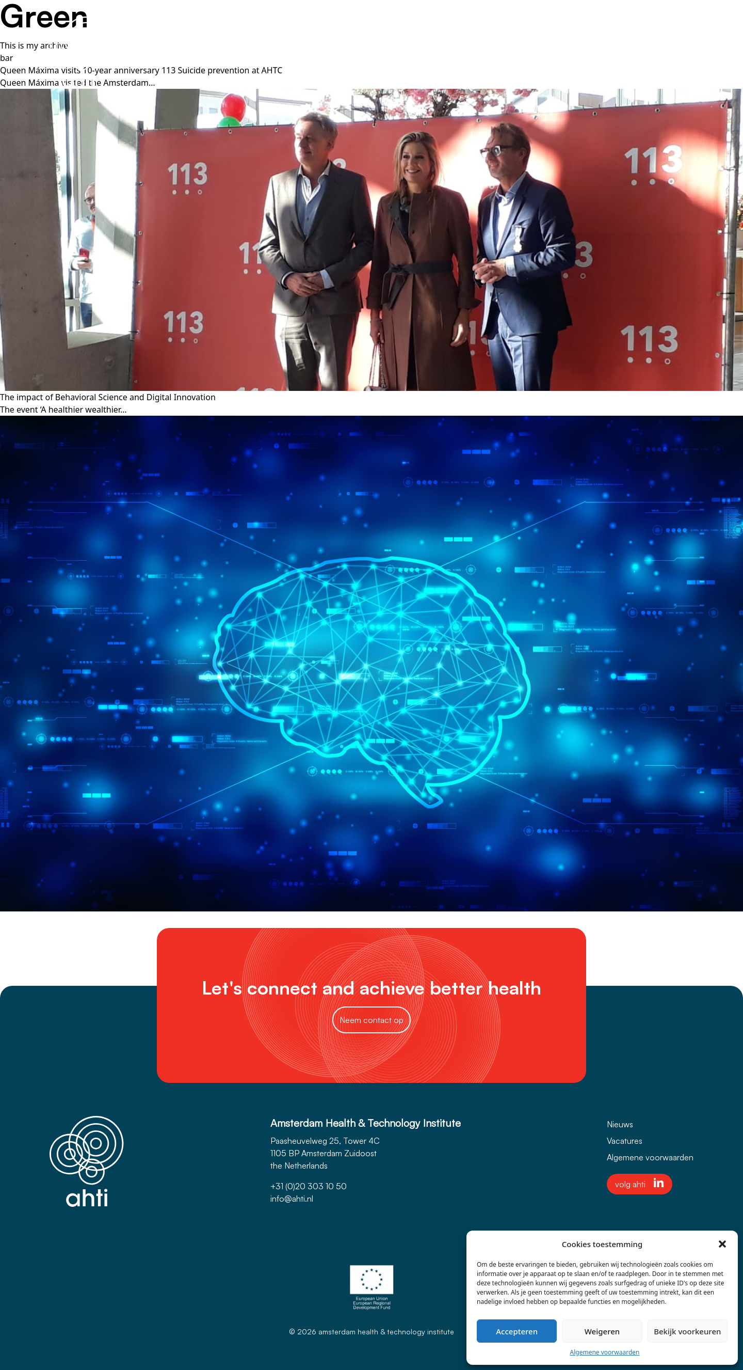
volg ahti (639, 1183)
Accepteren (517, 1331)
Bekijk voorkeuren (687, 1331)
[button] (722, 1244)
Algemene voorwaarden (605, 1352)
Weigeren (602, 1331)
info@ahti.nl (291, 1198)
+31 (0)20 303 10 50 (308, 1186)
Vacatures (624, 1141)
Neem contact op (371, 1020)
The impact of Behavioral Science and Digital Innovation (108, 397)
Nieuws (620, 1124)
